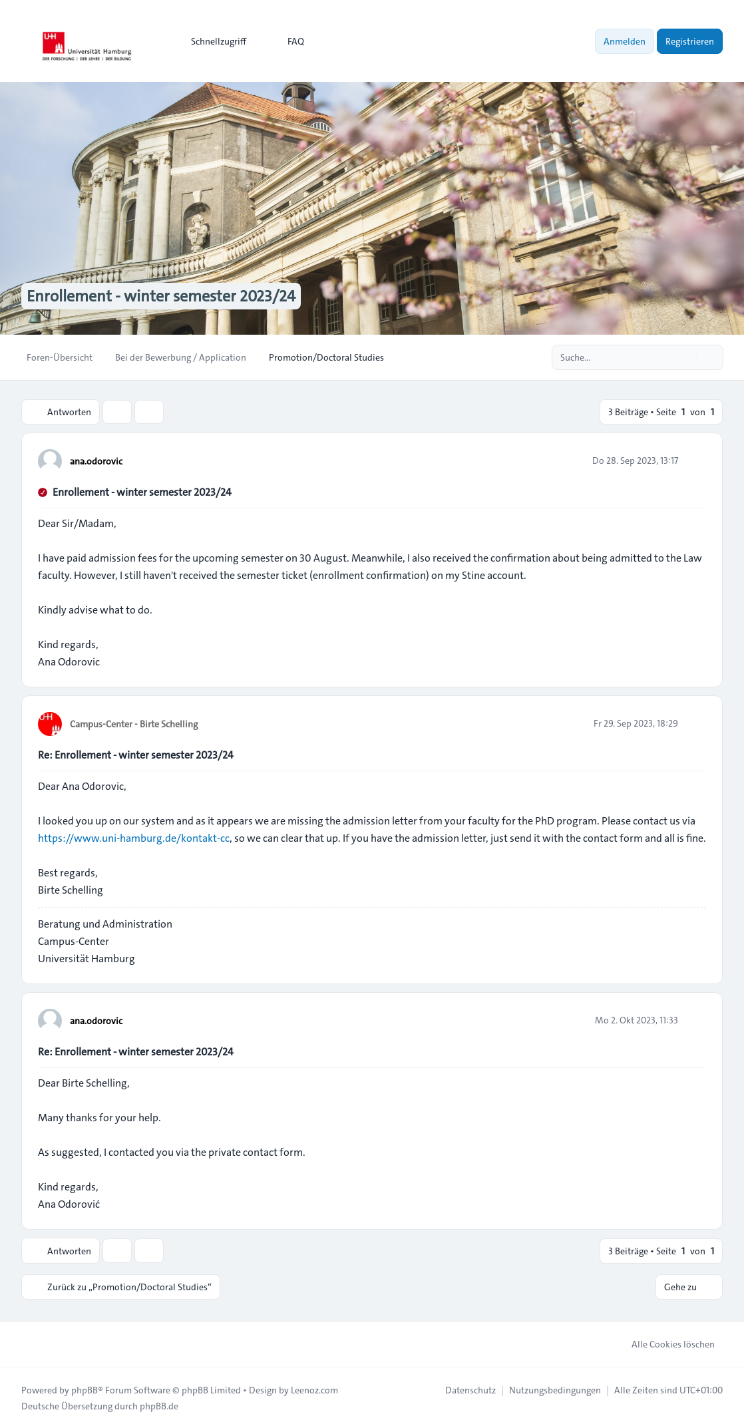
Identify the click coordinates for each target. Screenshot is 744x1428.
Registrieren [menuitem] (689, 41)
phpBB (84, 1389)
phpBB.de (159, 1405)
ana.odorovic (96, 461)
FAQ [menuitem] (287, 41)
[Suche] (685, 357)
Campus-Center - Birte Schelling (134, 724)
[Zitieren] (694, 460)
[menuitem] (213, 41)
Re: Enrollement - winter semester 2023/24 (136, 755)
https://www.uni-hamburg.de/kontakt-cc (134, 838)
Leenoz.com (314, 1389)
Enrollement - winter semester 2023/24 (142, 492)
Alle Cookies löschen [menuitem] (664, 1343)
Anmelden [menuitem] (625, 41)
